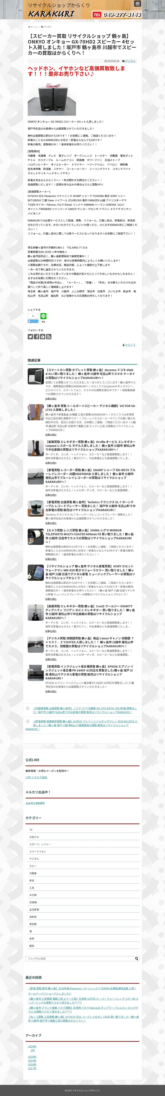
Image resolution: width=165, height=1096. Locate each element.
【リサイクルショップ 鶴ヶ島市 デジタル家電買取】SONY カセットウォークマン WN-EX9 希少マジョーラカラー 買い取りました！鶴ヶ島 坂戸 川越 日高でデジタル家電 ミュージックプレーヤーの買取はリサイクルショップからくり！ (90, 572)
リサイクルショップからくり (59, 5)
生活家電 (34, 909)
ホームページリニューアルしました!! (49, 993)
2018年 (32, 1064)
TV (30, 829)
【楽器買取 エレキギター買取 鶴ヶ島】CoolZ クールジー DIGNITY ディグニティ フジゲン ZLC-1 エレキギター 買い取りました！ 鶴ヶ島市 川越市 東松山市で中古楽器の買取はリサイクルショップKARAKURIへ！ (90, 612)
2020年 (32, 1057)
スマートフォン (37, 851)
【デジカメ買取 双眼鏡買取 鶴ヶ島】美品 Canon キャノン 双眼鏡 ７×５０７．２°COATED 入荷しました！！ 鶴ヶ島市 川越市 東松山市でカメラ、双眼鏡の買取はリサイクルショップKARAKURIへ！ (89, 642)
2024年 (32, 1046)
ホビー (33, 866)
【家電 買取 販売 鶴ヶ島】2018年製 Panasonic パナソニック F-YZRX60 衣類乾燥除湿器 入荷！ (82, 988)
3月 (33, 1050)
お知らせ (34, 837)
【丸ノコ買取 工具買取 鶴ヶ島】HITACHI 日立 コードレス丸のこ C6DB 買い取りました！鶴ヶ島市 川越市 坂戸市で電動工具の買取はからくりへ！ (83, 1019)
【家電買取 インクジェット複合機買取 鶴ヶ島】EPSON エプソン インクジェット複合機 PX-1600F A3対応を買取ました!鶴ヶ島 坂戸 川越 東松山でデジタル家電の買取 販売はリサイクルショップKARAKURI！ (89, 672)
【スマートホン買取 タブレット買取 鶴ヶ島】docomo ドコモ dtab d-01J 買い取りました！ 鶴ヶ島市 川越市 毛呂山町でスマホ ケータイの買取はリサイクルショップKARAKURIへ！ (90, 374)
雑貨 (31, 945)
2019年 (32, 1060)
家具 (31, 880)
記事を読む (51, 398)
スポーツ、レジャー (40, 844)
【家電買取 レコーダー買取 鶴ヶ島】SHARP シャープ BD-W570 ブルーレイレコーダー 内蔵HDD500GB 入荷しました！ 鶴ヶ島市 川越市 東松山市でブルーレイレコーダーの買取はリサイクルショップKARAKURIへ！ (90, 476)
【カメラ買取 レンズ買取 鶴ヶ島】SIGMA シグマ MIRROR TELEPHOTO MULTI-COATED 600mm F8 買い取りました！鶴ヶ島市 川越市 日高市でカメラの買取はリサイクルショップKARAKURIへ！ (89, 536)
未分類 (33, 895)
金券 (31, 938)
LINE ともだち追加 (36, 777)
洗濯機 (33, 902)
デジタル (130, 61)
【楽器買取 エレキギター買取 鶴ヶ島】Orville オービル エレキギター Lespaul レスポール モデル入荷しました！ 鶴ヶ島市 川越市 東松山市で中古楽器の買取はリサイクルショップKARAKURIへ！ (90, 446)
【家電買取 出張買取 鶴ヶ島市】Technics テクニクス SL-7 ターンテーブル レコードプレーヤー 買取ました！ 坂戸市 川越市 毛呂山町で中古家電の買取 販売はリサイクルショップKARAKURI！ (90, 506)
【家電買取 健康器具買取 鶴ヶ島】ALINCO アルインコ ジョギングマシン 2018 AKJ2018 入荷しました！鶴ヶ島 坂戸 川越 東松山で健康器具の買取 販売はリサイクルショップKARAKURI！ (81, 725)
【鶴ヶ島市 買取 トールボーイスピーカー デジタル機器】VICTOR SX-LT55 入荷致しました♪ (90, 408)
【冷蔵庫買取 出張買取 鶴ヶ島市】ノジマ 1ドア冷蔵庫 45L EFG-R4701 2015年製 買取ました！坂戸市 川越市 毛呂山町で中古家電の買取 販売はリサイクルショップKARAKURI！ (81, 710)
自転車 (33, 916)
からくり (130, 345)
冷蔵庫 (33, 873)
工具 (31, 887)
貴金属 (33, 924)
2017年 (32, 1068)
